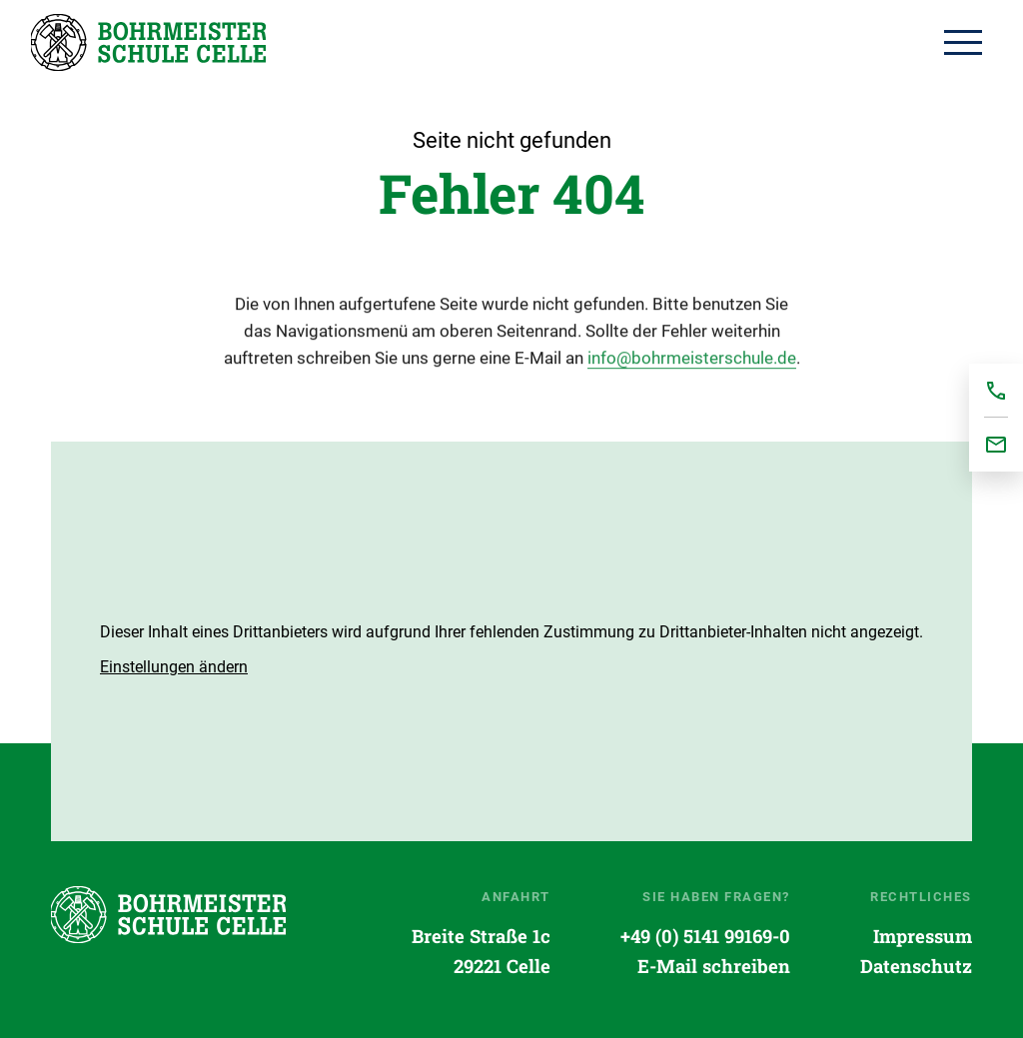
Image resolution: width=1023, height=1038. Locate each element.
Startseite (148, 42)
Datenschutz (916, 966)
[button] (174, 666)
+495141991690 (996, 391)
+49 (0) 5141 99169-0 (705, 936)
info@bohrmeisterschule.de (691, 361)
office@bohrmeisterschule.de (996, 445)
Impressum (922, 936)
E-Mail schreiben (713, 966)
